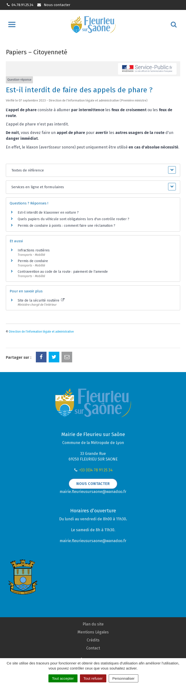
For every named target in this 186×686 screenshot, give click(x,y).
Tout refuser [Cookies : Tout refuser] (93, 678)
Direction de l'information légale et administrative (41, 331)
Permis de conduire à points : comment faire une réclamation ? (66, 226)
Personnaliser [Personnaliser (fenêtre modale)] (123, 678)
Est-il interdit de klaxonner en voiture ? (48, 212)
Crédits (93, 640)
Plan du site (93, 624)
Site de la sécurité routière (41, 300)
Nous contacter (53, 5)
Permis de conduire (33, 261)
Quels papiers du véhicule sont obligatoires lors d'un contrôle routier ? (73, 219)
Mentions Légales (93, 632)
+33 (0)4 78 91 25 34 (96, 470)
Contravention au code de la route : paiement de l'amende (63, 272)
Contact (93, 648)
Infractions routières (34, 250)
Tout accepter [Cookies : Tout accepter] (63, 678)
